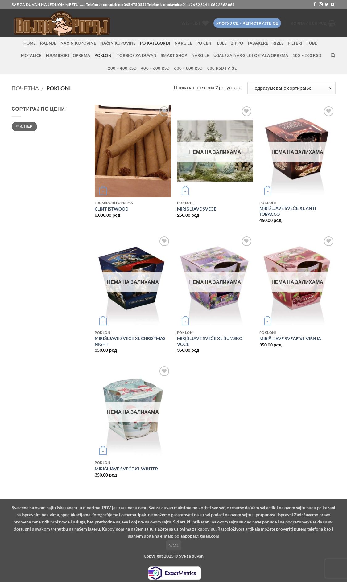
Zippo (237, 43)
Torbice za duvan (136, 55)
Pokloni (103, 55)
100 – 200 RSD (307, 55)
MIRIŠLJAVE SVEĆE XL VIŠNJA (290, 338)
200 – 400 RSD (122, 68)
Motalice (31, 55)
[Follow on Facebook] (314, 4)
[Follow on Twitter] (326, 4)
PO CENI (204, 43)
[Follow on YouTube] (332, 4)
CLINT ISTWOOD (111, 208)
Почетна (25, 88)
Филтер (24, 126)
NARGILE (183, 43)
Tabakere (257, 43)
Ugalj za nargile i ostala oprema (250, 55)
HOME (29, 43)
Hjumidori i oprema (68, 55)
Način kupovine (78, 43)
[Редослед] (291, 88)
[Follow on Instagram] (321, 4)
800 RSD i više (222, 68)
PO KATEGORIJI (155, 43)
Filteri (295, 43)
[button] (247, 23)
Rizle (277, 43)
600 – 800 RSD (188, 68)
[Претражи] (333, 55)
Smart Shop (174, 55)
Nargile (200, 55)
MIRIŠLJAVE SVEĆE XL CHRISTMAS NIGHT (130, 341)
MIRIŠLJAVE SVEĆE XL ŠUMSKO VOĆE (209, 341)
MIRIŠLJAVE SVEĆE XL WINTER (126, 468)
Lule (222, 43)
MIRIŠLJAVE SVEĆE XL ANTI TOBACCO (287, 211)
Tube (312, 43)
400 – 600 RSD (155, 68)
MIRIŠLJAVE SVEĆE (196, 208)
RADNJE (48, 43)
